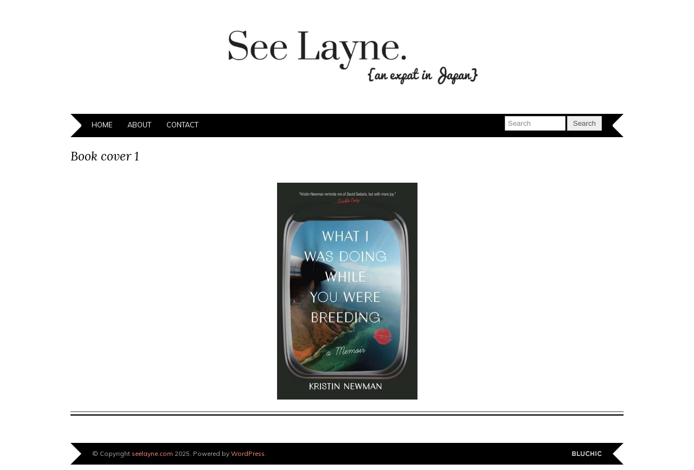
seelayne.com (152, 453)
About (139, 124)
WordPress (248, 453)
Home (102, 124)
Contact (182, 124)
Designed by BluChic (587, 454)
